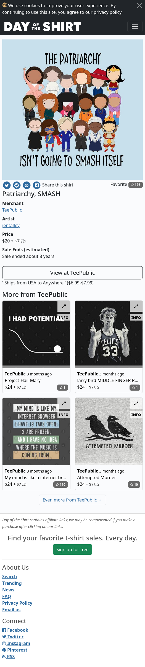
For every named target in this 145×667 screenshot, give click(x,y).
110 (60, 484)
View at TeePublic (72, 272)
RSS (8, 656)
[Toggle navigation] (135, 26)
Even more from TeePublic (72, 500)
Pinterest (14, 650)
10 (134, 484)
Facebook (15, 630)
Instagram (16, 643)
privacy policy (108, 12)
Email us (11, 610)
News (8, 590)
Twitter (12, 637)
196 (135, 184)
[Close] (139, 5)
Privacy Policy (17, 603)
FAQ (6, 596)
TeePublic (12, 210)
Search (9, 576)
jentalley (11, 225)
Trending (12, 583)
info (63, 317)
